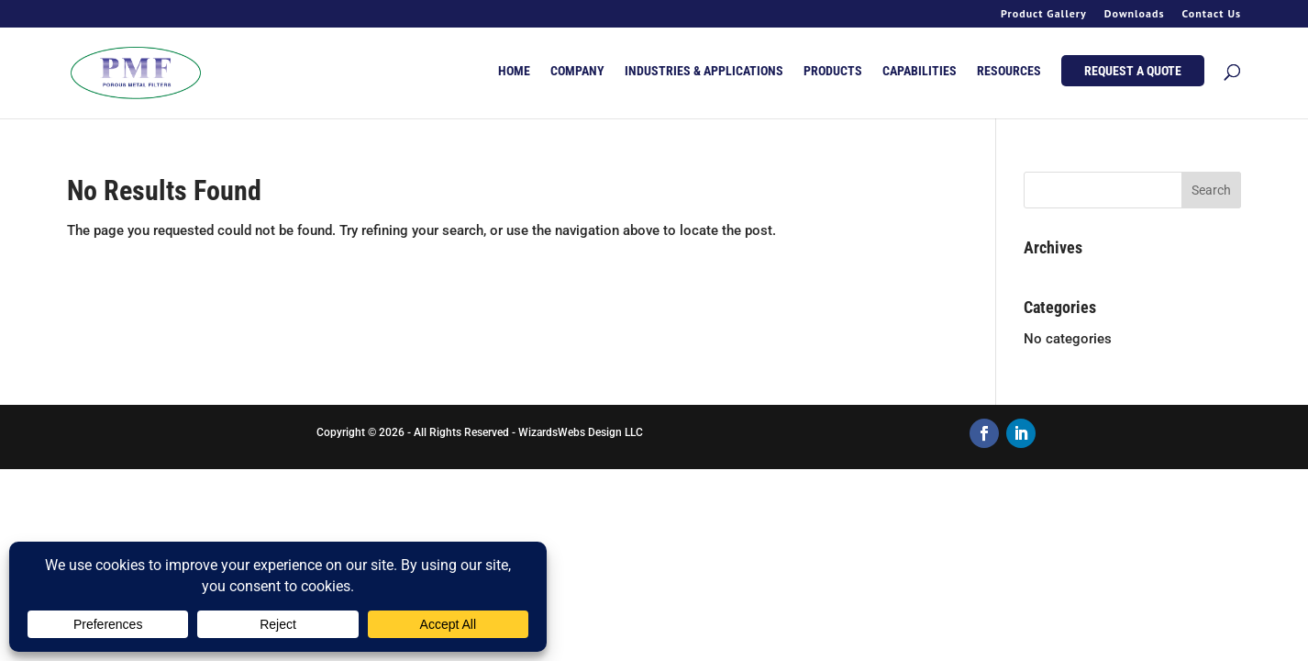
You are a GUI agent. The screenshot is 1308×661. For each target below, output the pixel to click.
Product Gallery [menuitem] (1044, 14)
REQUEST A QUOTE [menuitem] (1132, 70)
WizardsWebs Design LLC (580, 432)
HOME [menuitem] (514, 71)
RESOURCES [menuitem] (1009, 71)
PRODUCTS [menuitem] (833, 71)
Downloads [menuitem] (1134, 14)
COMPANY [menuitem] (577, 71)
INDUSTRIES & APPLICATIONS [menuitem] (704, 71)
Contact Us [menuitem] (1211, 14)
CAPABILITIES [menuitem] (919, 71)
